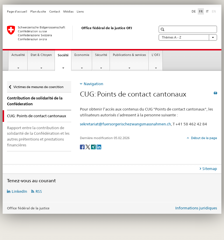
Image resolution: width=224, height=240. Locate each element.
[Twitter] (88, 146)
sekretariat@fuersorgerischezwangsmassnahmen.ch (125, 124)
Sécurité (101, 55)
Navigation (93, 83)
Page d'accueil (17, 11)
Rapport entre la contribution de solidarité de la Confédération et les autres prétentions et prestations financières (38, 136)
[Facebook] (82, 146)
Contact (54, 11)
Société (64, 57)
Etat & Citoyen (41, 55)
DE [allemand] (194, 11)
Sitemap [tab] (209, 168)
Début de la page (203, 138)
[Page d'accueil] (75, 33)
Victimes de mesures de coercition (38, 85)
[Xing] (94, 146)
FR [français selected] (201, 11)
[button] (163, 29)
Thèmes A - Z (188, 37)
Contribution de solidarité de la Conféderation (34, 101)
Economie (81, 55)
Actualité (18, 55)
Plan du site (38, 11)
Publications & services (129, 55)
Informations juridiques (196, 208)
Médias (68, 11)
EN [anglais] (214, 11)
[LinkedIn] (99, 146)
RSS (39, 191)
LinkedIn (19, 191)
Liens (80, 11)
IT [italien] (207, 11)
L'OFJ (156, 55)
